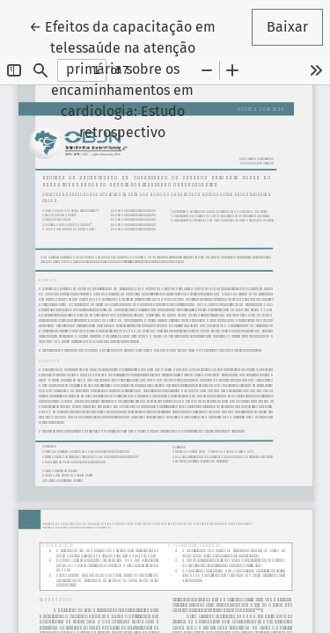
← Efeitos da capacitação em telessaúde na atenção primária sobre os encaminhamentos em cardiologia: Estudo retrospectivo (129, 78)
